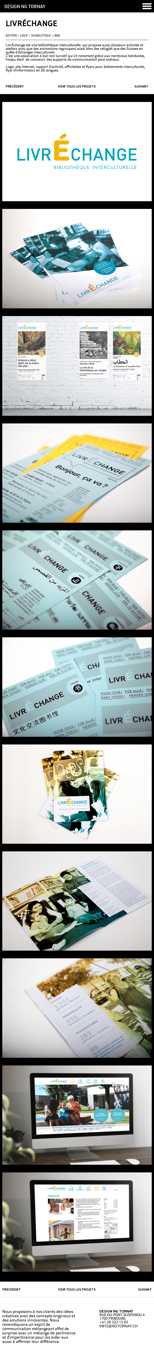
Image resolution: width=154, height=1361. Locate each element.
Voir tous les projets (77, 86)
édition (11, 35)
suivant (141, 86)
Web (57, 35)
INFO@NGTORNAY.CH (118, 1326)
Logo (24, 35)
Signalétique (41, 35)
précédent (15, 86)
